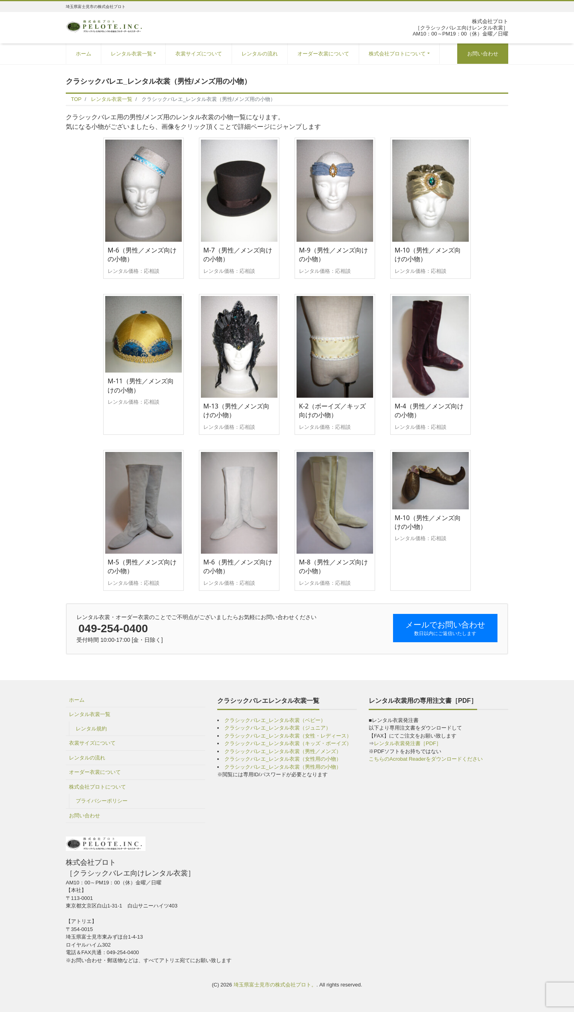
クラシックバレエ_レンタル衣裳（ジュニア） (277, 728)
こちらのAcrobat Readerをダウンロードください (426, 759)
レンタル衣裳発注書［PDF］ (407, 743)
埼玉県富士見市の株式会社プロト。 (275, 985)
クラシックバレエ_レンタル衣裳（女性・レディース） (288, 736)
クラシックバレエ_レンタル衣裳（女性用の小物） (282, 759)
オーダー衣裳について (323, 54)
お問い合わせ (482, 54)
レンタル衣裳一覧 (131, 54)
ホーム (83, 54)
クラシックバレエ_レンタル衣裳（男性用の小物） (282, 767)
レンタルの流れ (260, 54)
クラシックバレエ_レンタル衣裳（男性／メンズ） (282, 751)
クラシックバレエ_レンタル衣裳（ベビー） (275, 720)
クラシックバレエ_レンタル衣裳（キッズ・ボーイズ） (288, 743)
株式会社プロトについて (397, 54)
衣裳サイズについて (198, 54)
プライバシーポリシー (102, 801)
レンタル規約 (91, 729)
